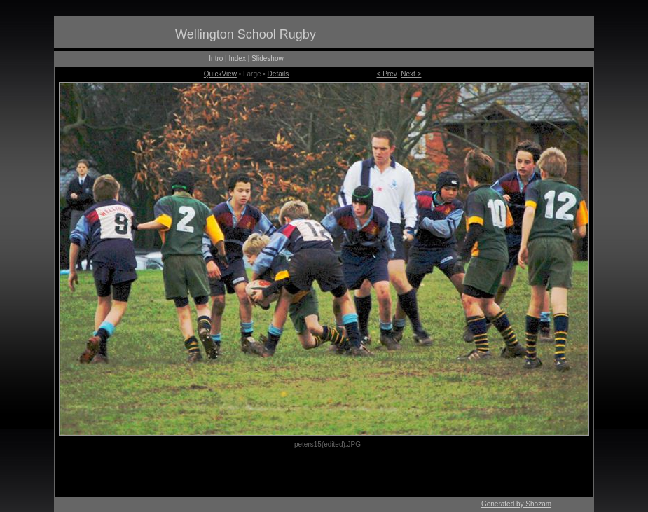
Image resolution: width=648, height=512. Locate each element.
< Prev (387, 74)
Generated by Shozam (516, 504)
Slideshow (267, 58)
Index (236, 58)
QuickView (220, 74)
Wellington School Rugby (245, 34)
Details (278, 74)
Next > (411, 74)
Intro (216, 58)
